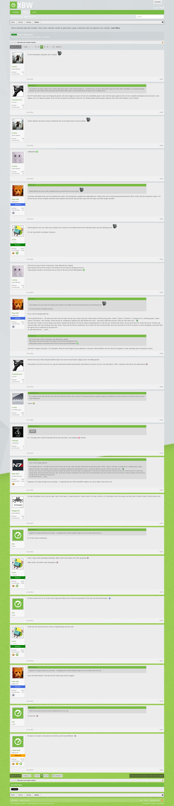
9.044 (22, 479)
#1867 (161, 292)
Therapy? (15, 440)
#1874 (161, 551)
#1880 (161, 770)
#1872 (161, 490)
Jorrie (14, 239)
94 (41, 47)
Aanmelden (158, 2)
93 (38, 46)
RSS (162, 800)
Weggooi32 (16, 511)
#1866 (161, 259)
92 (36, 46)
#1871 (161, 453)
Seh (13, 544)
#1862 (161, 112)
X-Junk (14, 407)
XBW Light (14, 800)
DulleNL (38, 37)
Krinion (14, 66)
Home (145, 800)
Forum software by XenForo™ (25, 803)
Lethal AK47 (16, 750)
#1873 (161, 523)
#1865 (161, 219)
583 (23, 72)
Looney (14, 166)
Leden (34, 12)
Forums (25, 12)
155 (53, 46)
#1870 (161, 420)
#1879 (161, 729)
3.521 (22, 208)
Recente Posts (31, 16)
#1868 (161, 353)
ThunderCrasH (17, 100)
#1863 (161, 145)
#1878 (161, 701)
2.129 (22, 171)
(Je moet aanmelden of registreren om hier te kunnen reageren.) (146, 775)
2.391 (22, 516)
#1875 (161, 592)
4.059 (22, 413)
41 (23, 446)
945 (23, 105)
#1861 (161, 79)
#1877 (161, 661)
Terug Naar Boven (155, 800)
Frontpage (16, 12)
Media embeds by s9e (48, 803)
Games (22, 37)
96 (47, 46)
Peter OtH (15, 199)
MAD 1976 (15, 474)
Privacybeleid (160, 803)
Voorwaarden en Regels (148, 803)
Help (140, 800)
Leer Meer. (115, 28)
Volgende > (59, 46)
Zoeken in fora (18, 16)
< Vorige (25, 46)
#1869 (161, 386)
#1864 (161, 178)
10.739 (22, 759)
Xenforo (27, 800)
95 (44, 46)
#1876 (161, 620)
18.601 (22, 248)
